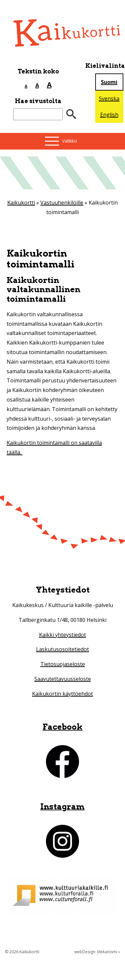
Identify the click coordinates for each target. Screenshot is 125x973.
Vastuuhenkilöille (61, 202)
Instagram (62, 806)
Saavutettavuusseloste (62, 678)
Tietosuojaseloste (62, 664)
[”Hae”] (71, 114)
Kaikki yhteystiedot (62, 634)
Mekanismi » (108, 952)
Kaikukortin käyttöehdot (62, 693)
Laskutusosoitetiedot (62, 649)
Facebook (63, 727)
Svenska (109, 98)
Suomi (109, 82)
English (109, 114)
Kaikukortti (21, 202)
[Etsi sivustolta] (38, 114)
